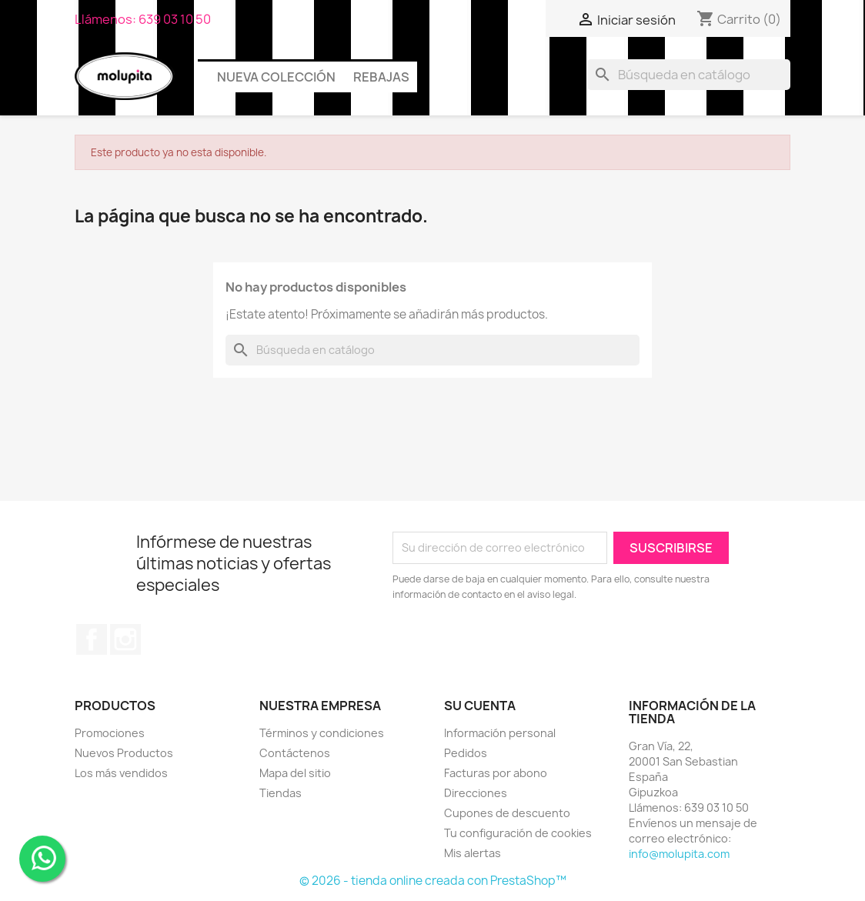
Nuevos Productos (124, 753)
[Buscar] (688, 74)
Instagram (125, 639)
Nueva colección (276, 76)
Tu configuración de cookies (518, 833)
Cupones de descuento (507, 813)
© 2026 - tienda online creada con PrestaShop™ (432, 881)
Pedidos (465, 753)
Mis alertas (472, 853)
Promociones (110, 733)
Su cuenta (480, 705)
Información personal (500, 733)
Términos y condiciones (321, 733)
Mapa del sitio (295, 773)
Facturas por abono (495, 773)
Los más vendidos (121, 773)
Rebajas (381, 76)
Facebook (91, 639)
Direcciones (475, 793)
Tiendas (280, 793)
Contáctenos (294, 753)
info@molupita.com (679, 853)
